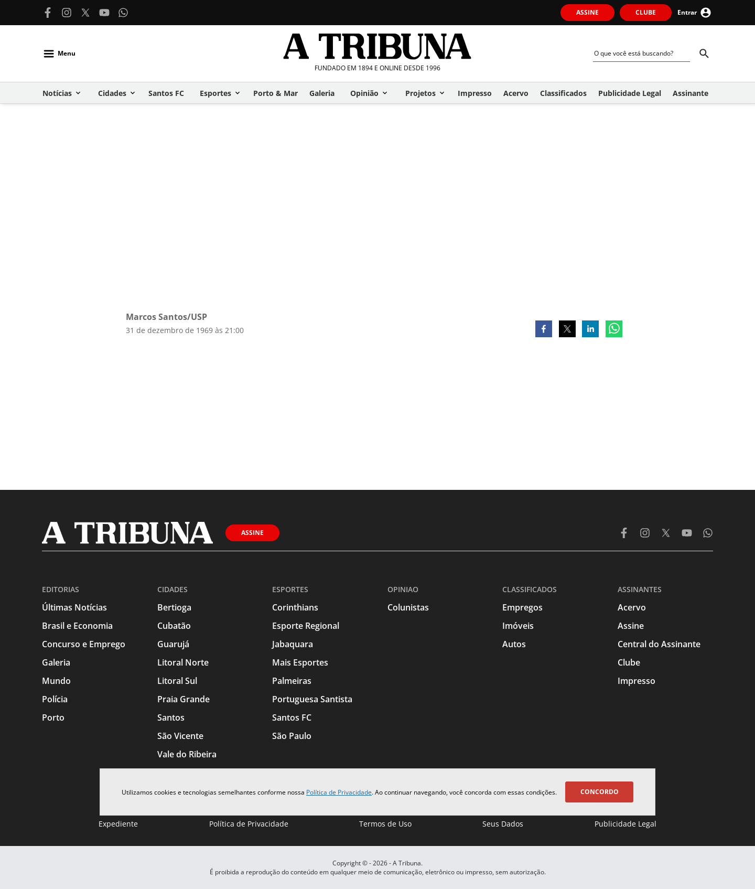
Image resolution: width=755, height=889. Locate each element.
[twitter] (567, 329)
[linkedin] (590, 329)
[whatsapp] (614, 329)
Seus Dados (502, 824)
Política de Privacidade (339, 792)
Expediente (118, 824)
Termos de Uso (385, 824)
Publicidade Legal (625, 824)
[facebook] (543, 329)
